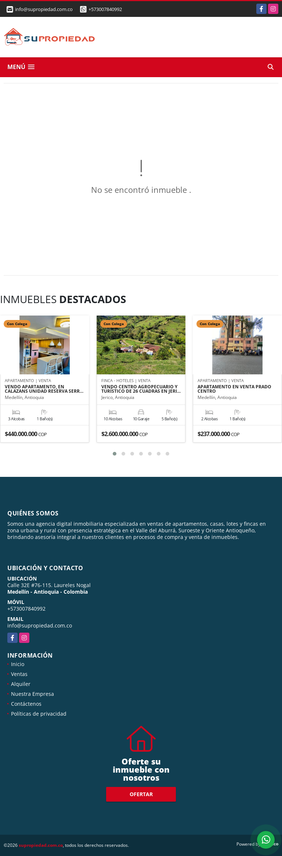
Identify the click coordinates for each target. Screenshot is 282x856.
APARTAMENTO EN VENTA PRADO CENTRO (234, 389)
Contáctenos (26, 703)
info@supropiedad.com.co (39, 625)
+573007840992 (105, 9)
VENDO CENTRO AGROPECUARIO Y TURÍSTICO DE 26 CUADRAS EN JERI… (141, 389)
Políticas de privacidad (38, 713)
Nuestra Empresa (32, 693)
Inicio (17, 664)
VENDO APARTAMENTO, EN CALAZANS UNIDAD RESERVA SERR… (44, 389)
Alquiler (20, 683)
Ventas (19, 673)
